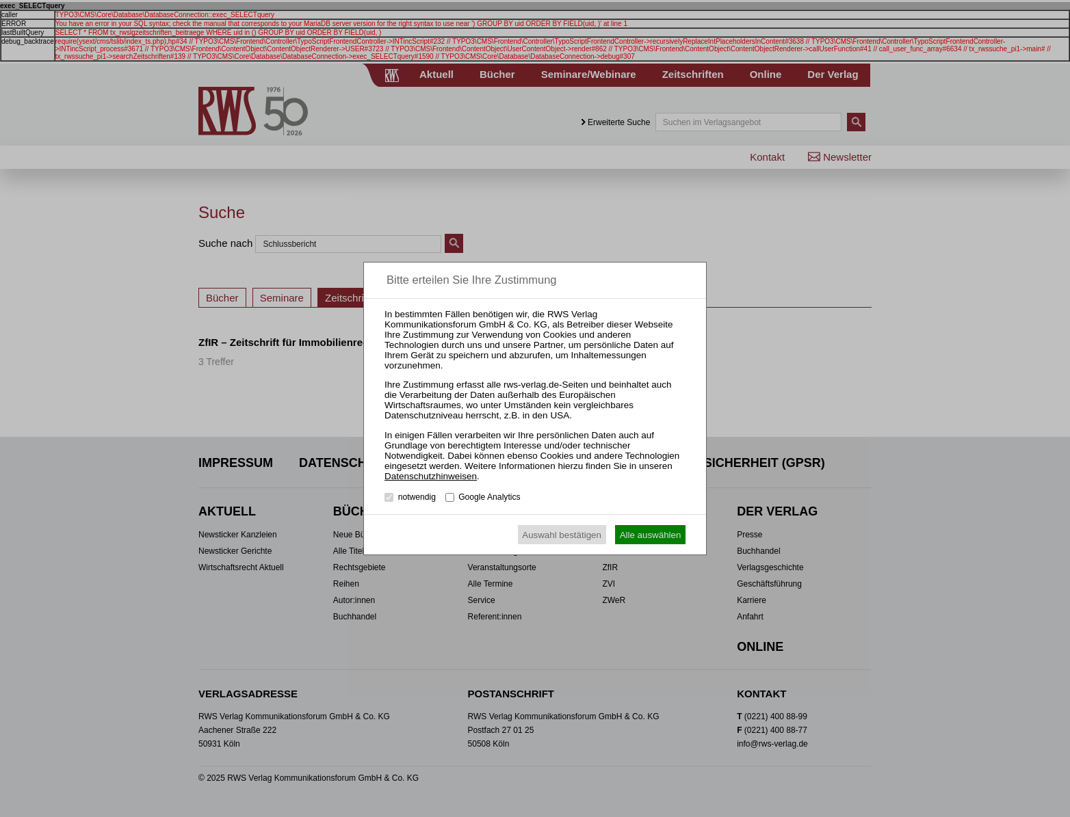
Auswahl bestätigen (561, 535)
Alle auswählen (650, 535)
